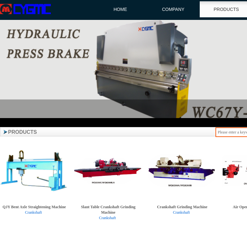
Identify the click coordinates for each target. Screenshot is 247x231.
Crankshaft (33, 212)
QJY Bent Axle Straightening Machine (34, 207)
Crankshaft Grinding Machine (182, 207)
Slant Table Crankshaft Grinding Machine (108, 210)
